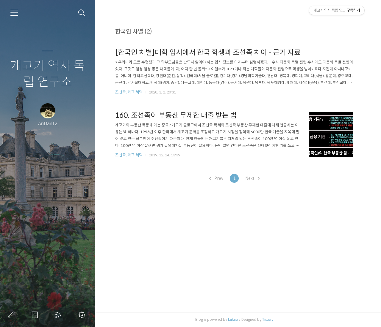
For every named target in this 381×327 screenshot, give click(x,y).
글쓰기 (12, 315)
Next (252, 178)
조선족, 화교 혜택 (129, 92)
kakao (233, 319)
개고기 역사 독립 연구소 (47, 74)
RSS (59, 315)
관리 (83, 315)
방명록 (36, 315)
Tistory (267, 319)
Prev (216, 178)
